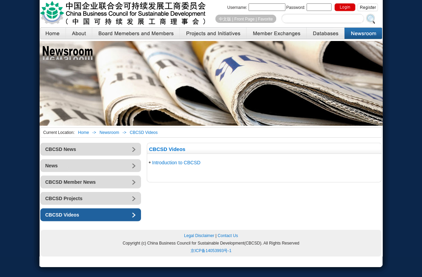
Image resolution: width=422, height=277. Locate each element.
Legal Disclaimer (199, 235)
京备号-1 (211, 250)
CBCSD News (60, 149)
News (51, 165)
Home (83, 132)
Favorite (265, 19)
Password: (308, 7)
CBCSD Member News (70, 182)
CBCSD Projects (64, 198)
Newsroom (109, 132)
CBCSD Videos (144, 132)
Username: (256, 7)
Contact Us (228, 235)
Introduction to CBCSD (176, 162)
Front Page (244, 19)
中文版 (225, 19)
